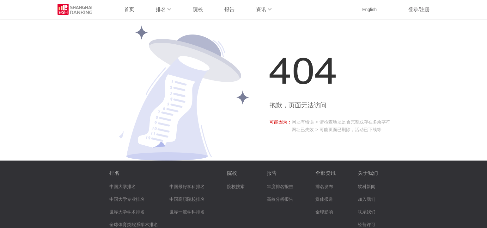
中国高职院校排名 (187, 199)
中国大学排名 (122, 186)
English (369, 9)
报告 (229, 9)
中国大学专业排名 (127, 199)
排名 (163, 9)
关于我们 (368, 173)
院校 (198, 9)
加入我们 (366, 199)
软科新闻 (366, 186)
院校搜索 (236, 186)
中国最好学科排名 (187, 186)
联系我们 (366, 212)
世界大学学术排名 (127, 212)
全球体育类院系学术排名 (133, 224)
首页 (129, 9)
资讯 (263, 9)
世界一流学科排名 (187, 212)
